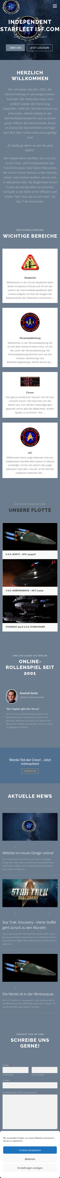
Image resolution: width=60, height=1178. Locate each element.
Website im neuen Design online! (27, 934)
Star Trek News (39, 995)
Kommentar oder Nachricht (21, 1127)
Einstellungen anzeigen (30, 1167)
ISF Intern (22, 929)
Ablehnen (30, 1159)
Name (7, 1099)
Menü (54, 6)
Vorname (8, 1109)
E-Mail (7, 1115)
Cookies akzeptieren (30, 1150)
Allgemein (8, 929)
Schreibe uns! (30, 771)
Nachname (38, 1109)
